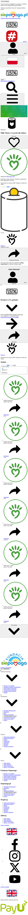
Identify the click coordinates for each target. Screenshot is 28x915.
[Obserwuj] (14, 142)
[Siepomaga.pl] (14, 17)
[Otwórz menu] (12, 99)
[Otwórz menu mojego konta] (14, 48)
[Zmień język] (12, 61)
